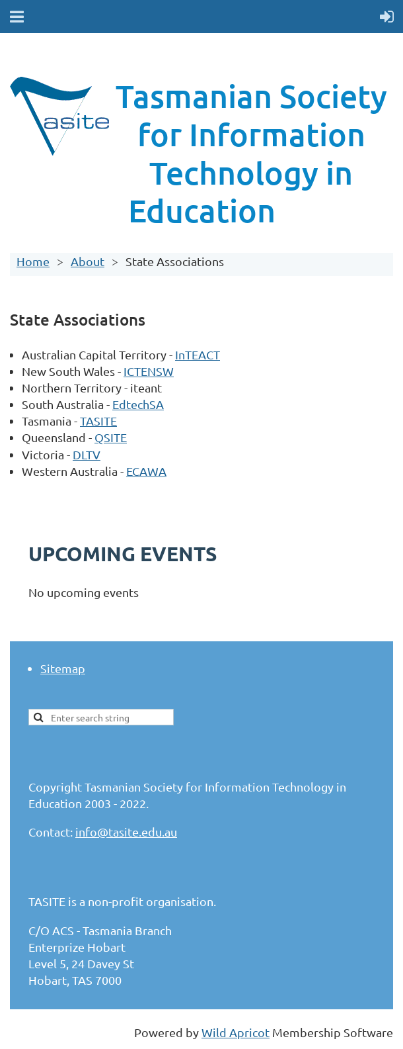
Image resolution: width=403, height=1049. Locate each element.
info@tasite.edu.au (126, 832)
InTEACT (197, 354)
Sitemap (62, 668)
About (87, 261)
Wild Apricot (236, 1032)
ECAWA (146, 471)
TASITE (98, 421)
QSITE (110, 437)
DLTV (86, 454)
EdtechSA (138, 404)
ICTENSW (149, 371)
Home (33, 261)
